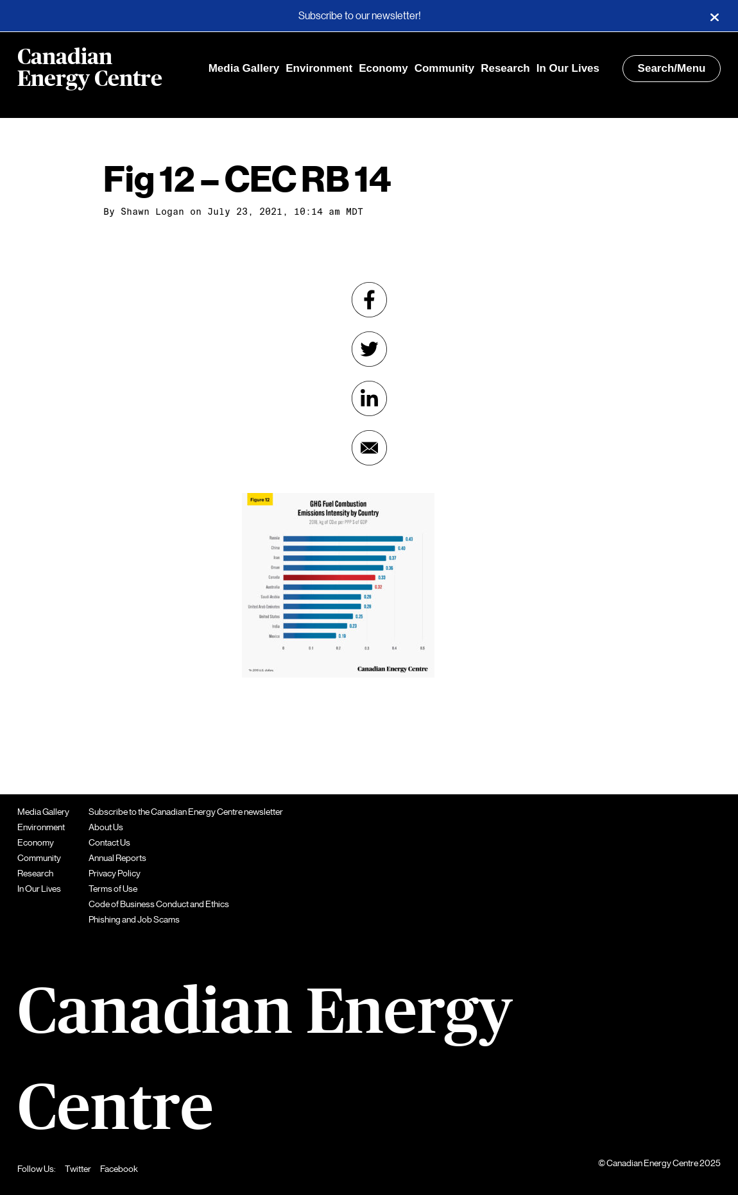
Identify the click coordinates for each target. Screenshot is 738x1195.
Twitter (78, 1168)
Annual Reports (117, 857)
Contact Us (109, 842)
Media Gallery (244, 68)
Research (505, 68)
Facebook (119, 1168)
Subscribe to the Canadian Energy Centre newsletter (186, 811)
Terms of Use (113, 888)
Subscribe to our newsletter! (359, 16)
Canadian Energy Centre (89, 68)
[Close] (714, 16)
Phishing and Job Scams (134, 919)
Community (445, 68)
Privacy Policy (115, 873)
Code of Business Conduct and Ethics (159, 903)
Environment (319, 68)
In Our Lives (567, 68)
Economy (383, 68)
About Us (106, 827)
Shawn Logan (152, 211)
